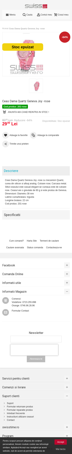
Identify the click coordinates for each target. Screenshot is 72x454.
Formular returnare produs (20, 406)
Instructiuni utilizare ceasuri (20, 416)
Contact (11, 420)
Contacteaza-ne (54, 247)
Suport (10, 403)
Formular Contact (20, 310)
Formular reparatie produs (20, 410)
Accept (60, 442)
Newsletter (36, 332)
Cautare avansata (15, 247)
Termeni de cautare (49, 240)
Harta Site (32, 240)
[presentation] (34, 350)
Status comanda (35, 247)
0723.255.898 (29, 302)
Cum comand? (16, 240)
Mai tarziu (60, 449)
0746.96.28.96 (27, 305)
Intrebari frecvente (16, 413)
